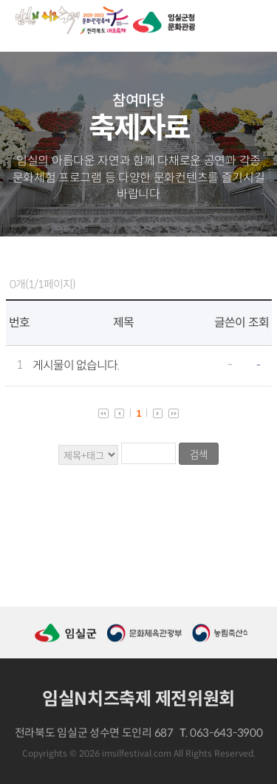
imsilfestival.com (136, 753)
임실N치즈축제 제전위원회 (138, 699)
